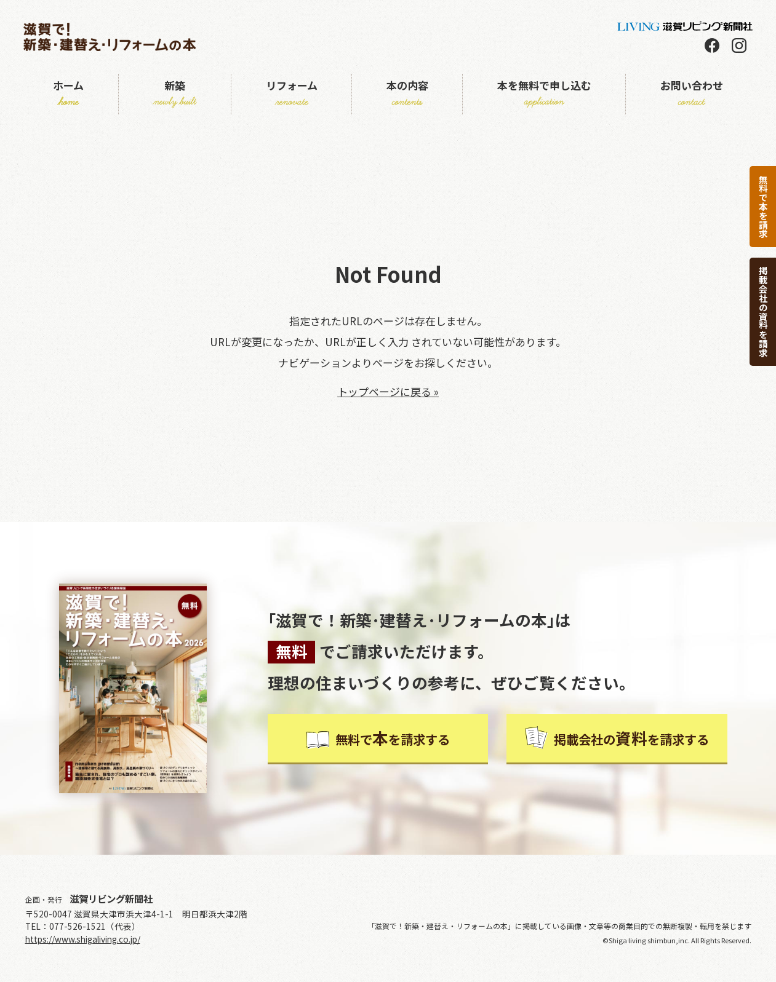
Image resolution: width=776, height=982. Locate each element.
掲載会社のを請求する (616, 737)
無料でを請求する (378, 737)
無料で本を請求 (763, 206)
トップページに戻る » (388, 391)
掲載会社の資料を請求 (763, 311)
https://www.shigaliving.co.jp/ (82, 939)
